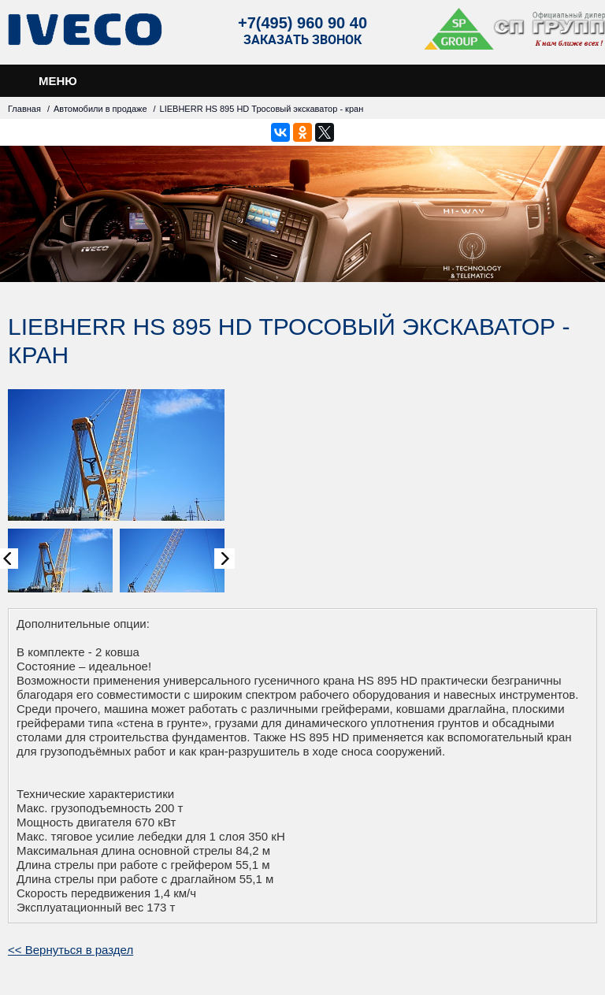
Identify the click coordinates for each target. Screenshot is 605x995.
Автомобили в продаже (100, 108)
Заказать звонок (302, 39)
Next (224, 558)
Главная (24, 108)
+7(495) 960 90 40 (302, 23)
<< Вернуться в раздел (70, 949)
